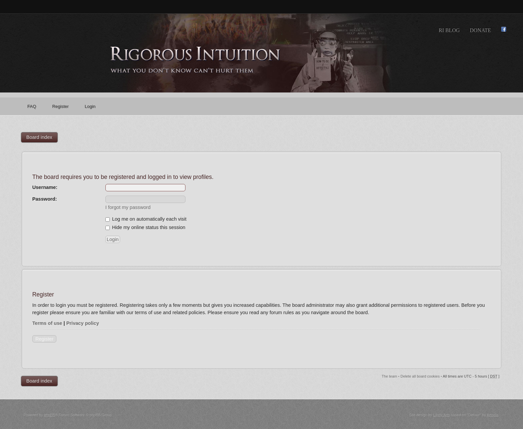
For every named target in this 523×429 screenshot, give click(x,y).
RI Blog (449, 30)
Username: (44, 187)
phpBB (49, 415)
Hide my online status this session (145, 227)
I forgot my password (127, 207)
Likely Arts (441, 415)
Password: (44, 199)
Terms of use (47, 323)
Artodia (492, 415)
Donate (480, 30)
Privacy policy (82, 323)
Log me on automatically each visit (145, 219)
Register (44, 339)
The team (389, 376)
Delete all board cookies (420, 376)
